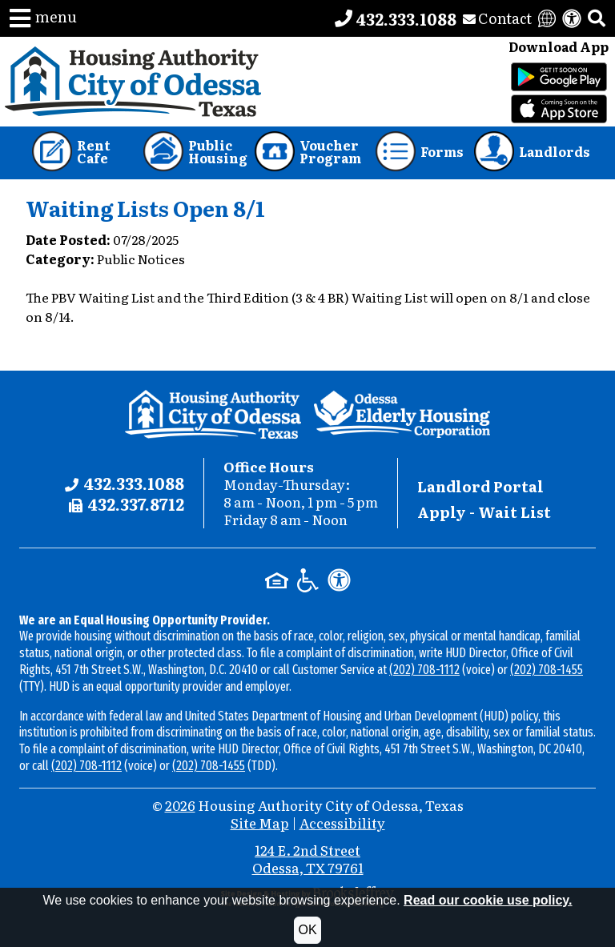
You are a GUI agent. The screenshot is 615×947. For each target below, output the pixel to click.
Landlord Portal (480, 486)
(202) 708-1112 (424, 669)
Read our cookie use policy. (488, 900)
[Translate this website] (547, 18)
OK (307, 930)
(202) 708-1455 (546, 669)
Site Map (260, 823)
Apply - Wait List (484, 512)
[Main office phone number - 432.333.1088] (395, 18)
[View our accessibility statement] (571, 18)
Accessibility (342, 823)
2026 (180, 805)
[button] (43, 18)
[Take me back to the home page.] (133, 81)
